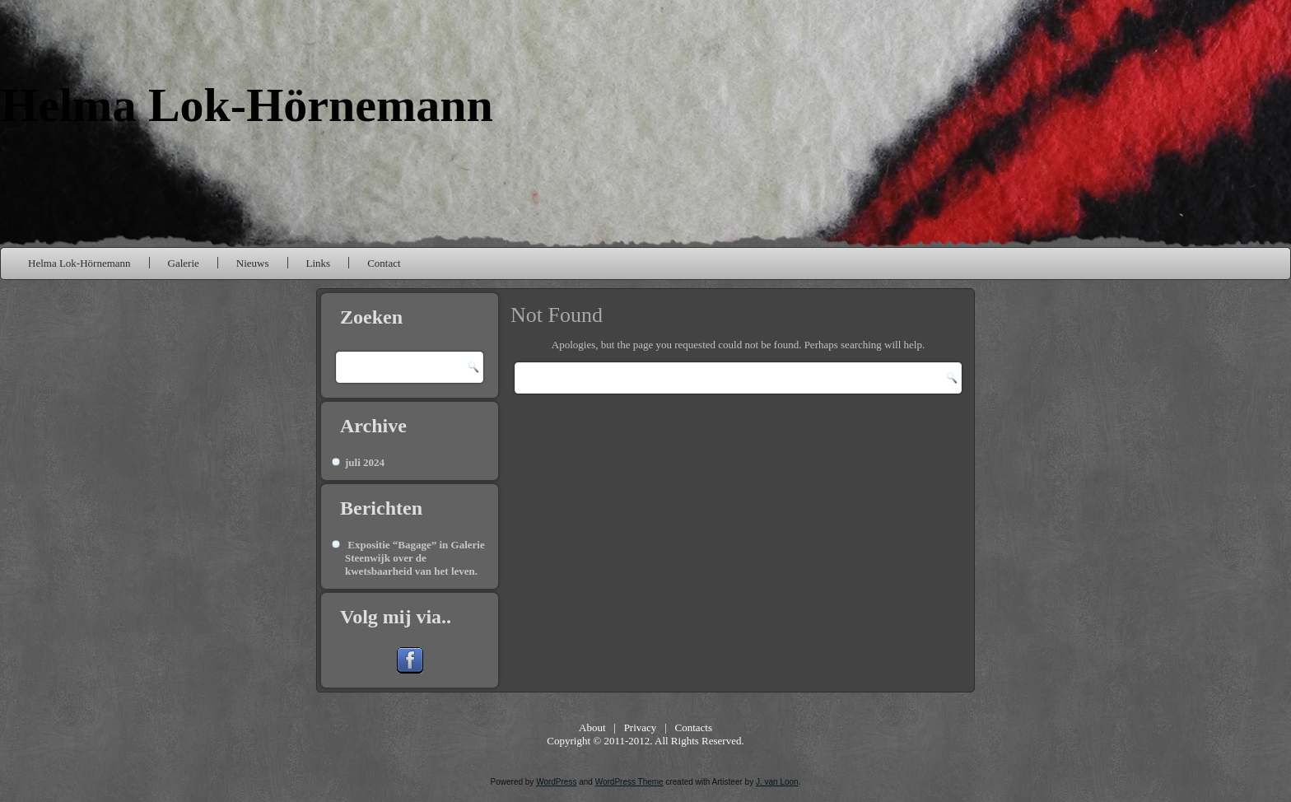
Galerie (183, 263)
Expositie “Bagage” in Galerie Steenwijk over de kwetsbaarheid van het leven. (415, 558)
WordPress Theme (629, 781)
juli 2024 (365, 462)
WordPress (556, 781)
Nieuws (252, 263)
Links (318, 263)
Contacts (693, 727)
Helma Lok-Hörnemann (247, 105)
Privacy (640, 727)
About (592, 727)
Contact (383, 263)
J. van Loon (777, 781)
